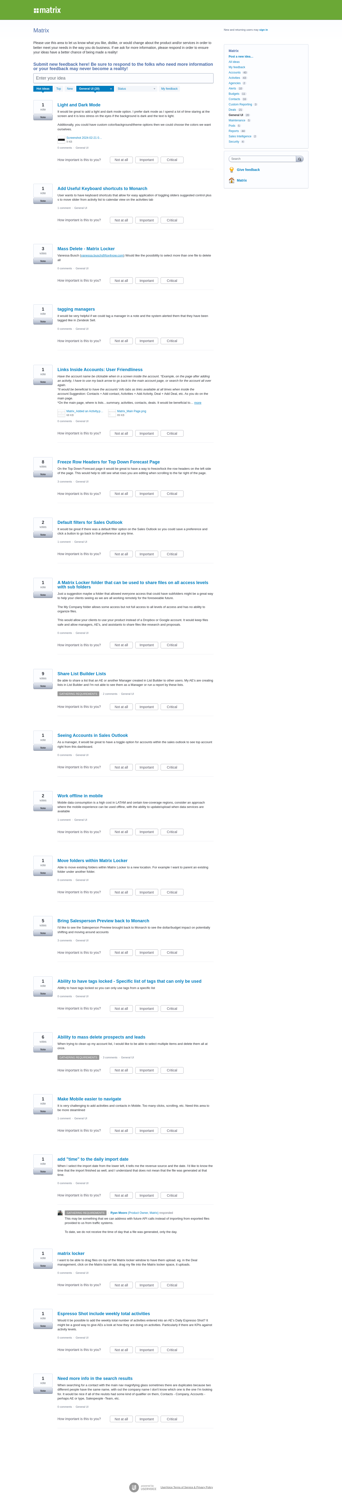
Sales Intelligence (240, 136)
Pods (232, 125)
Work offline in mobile (80, 795)
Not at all (124, 160)
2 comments (110, 693)
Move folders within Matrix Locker (92, 860)
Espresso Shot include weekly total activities (103, 1313)
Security (234, 141)
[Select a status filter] (136, 89)
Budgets (234, 93)
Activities (234, 78)
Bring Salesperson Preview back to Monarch (103, 920)
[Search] (300, 159)
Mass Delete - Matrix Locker (86, 248)
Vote (43, 117)
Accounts (235, 72)
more (197, 402)
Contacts (234, 99)
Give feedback (248, 170)
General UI (82, 147)
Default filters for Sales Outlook (89, 522)
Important (149, 160)
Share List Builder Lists (81, 673)
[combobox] (263, 159)
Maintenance (237, 120)
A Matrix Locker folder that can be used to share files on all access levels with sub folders (132, 584)
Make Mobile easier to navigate (89, 1099)
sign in (263, 29)
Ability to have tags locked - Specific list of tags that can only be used (129, 981)
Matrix (242, 180)
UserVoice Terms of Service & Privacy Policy (187, 1487)
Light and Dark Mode (78, 105)
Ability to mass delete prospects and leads (101, 1037)
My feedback (169, 88)
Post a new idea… (241, 56)
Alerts (232, 88)
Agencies (235, 83)
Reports (234, 131)
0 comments (64, 147)
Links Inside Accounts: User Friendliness (99, 369)
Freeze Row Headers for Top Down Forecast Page (108, 462)
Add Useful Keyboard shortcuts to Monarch (102, 188)
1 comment (64, 207)
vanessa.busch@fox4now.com (102, 255)
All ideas (234, 62)
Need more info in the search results (95, 1378)
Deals (232, 109)
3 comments (64, 481)
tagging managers (76, 309)
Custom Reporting (240, 104)
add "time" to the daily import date (92, 1159)
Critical (175, 160)
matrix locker (71, 1253)
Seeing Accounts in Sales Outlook (92, 735)
